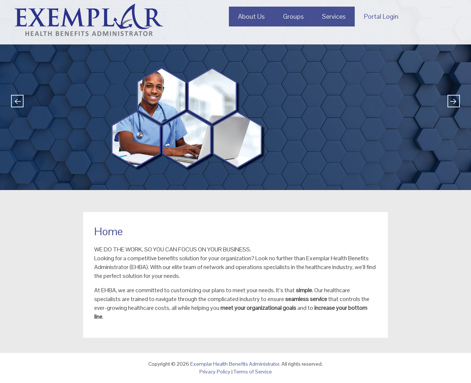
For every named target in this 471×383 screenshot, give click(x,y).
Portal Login (381, 16)
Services (334, 16)
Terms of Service (253, 371)
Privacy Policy (214, 371)
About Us (251, 16)
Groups (293, 16)
